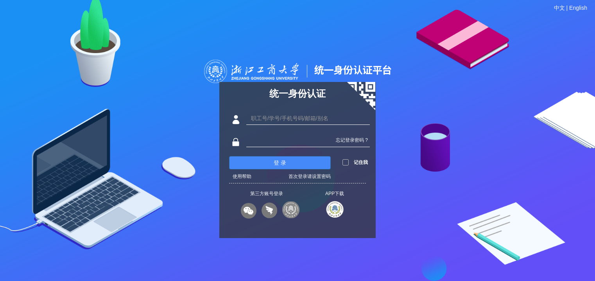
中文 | (561, 8)
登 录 (280, 163)
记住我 (361, 162)
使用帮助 (242, 176)
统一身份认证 (297, 93)
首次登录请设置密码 (310, 176)
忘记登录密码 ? (352, 140)
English (578, 8)
